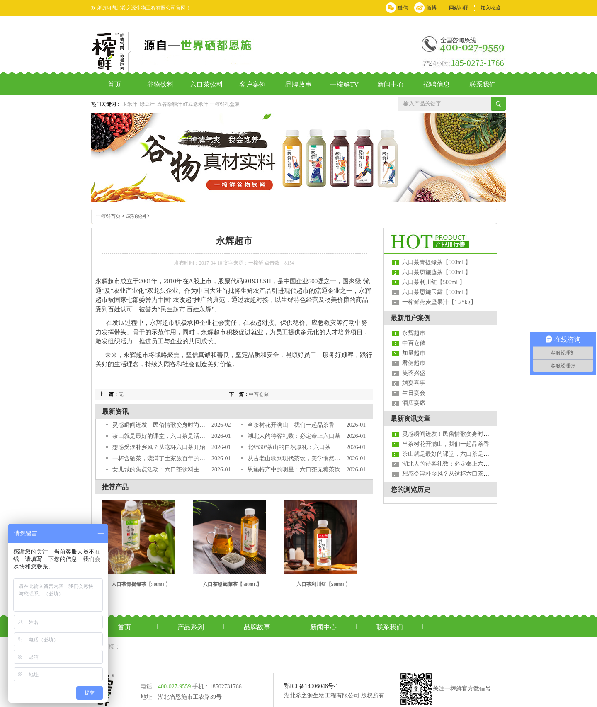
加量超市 (413, 353)
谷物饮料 (160, 84)
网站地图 (459, 8)
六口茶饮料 (206, 84)
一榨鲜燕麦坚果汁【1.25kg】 (439, 302)
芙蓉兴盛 (413, 373)
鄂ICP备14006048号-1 (311, 686)
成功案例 (136, 216)
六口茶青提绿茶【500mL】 (141, 584)
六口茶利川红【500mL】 (323, 584)
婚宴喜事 (413, 383)
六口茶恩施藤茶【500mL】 (232, 584)
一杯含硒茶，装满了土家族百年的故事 (159, 458)
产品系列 (190, 627)
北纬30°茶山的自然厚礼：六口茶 (289, 447)
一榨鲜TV (344, 84)
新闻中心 (390, 84)
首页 (114, 84)
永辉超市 (413, 333)
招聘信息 (436, 84)
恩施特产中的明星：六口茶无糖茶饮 (294, 469)
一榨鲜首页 (108, 216)
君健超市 (413, 363)
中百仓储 (259, 394)
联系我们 (482, 84)
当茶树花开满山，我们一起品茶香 (291, 425)
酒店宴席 (413, 403)
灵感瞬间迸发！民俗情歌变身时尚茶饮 (159, 425)
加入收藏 (490, 8)
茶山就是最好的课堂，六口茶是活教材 (159, 436)
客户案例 (252, 84)
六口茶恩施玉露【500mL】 (436, 292)
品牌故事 (298, 84)
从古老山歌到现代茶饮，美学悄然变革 (294, 458)
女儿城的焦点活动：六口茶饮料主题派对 (159, 469)
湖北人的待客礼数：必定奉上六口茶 (294, 436)
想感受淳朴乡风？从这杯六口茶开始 (158, 447)
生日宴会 (413, 393)
